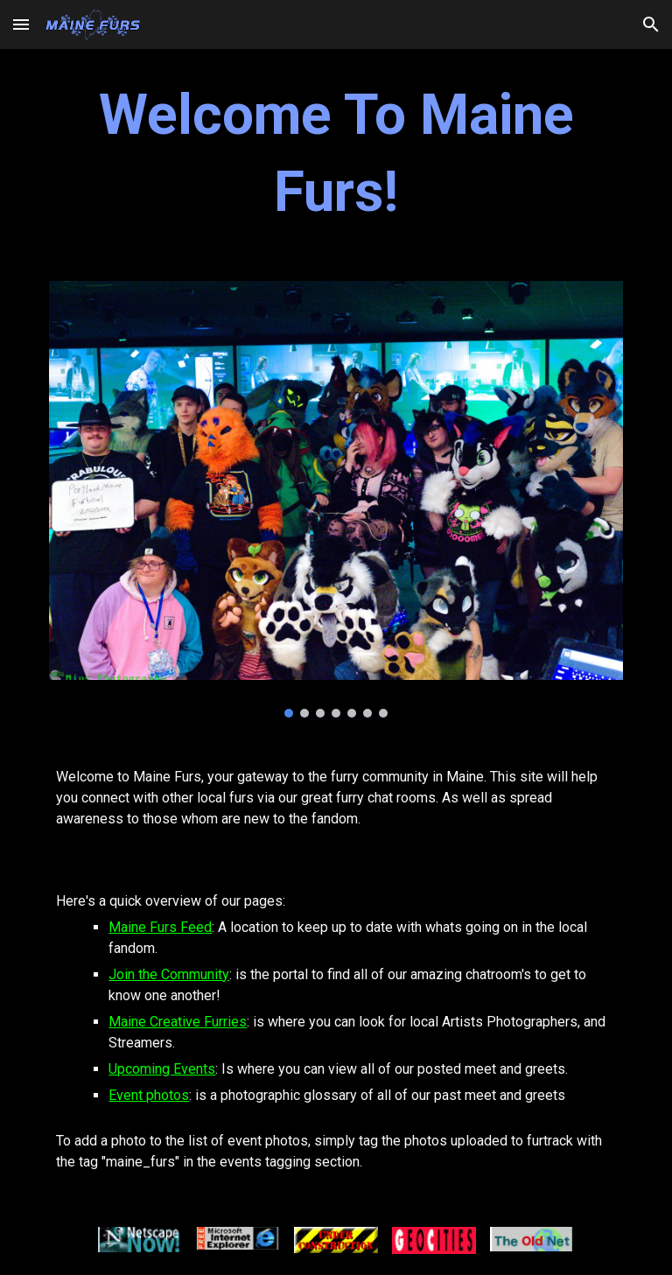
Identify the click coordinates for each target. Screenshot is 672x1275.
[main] (335, 154)
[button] (21, 24)
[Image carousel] (335, 499)
